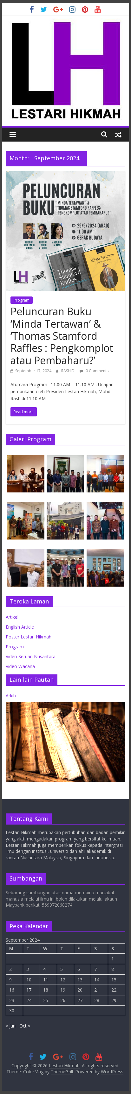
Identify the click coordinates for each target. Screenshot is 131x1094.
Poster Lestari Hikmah (28, 637)
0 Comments (94, 370)
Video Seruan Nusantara (31, 656)
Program (21, 300)
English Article (20, 627)
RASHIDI (68, 370)
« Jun (11, 1026)
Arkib (11, 696)
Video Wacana (20, 666)
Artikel (12, 617)
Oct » (24, 1026)
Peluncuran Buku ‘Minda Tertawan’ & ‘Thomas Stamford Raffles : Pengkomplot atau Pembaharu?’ (61, 335)
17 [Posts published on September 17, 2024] (28, 990)
